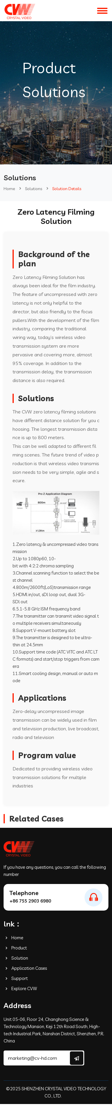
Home (9, 188)
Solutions (33, 188)
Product (15, 948)
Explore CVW (20, 988)
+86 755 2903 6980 (30, 901)
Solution (16, 958)
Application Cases (25, 968)
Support (16, 978)
